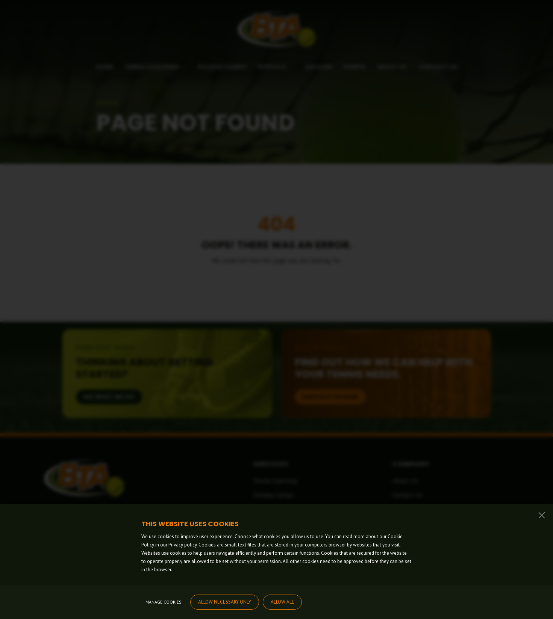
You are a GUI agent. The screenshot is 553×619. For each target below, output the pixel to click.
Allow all (282, 602)
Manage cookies (163, 602)
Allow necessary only (224, 602)
